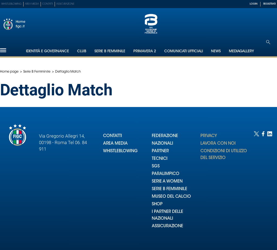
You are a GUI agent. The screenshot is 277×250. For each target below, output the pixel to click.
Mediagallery (241, 51)
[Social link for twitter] (256, 185)
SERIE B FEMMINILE (169, 189)
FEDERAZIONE (165, 136)
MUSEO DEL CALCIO (171, 197)
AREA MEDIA (115, 144)
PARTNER (160, 151)
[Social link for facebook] (263, 185)
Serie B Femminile (109, 51)
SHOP (157, 204)
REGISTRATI (269, 4)
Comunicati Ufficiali (183, 51)
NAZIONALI (162, 144)
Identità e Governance (47, 51)
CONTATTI (112, 136)
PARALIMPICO (165, 174)
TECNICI (159, 159)
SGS (156, 166)
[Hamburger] (3, 50)
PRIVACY (208, 136)
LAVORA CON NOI (218, 144)
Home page (9, 71)
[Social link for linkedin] (269, 185)
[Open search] (268, 42)
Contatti (47, 4)
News (216, 51)
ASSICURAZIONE (167, 226)
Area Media (32, 4)
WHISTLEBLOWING (120, 151)
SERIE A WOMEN (167, 182)
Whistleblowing (11, 4)
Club (81, 51)
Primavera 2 (144, 51)
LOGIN (254, 4)
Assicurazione (65, 4)
